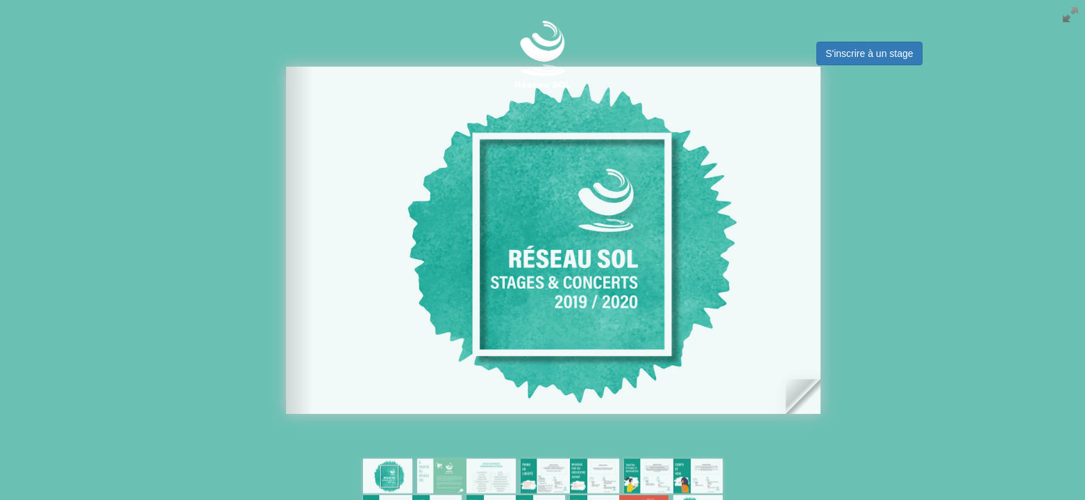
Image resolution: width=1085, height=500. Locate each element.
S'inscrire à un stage (869, 53)
